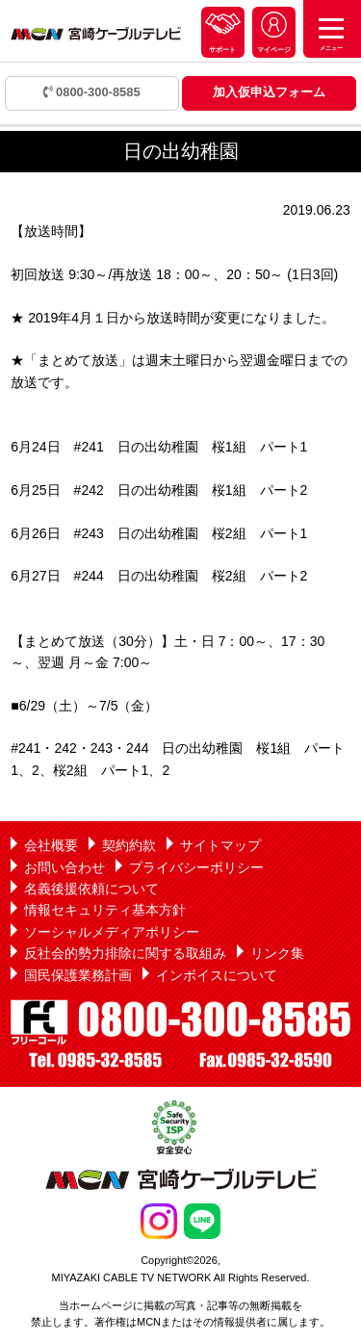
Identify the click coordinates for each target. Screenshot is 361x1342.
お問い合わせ (64, 867)
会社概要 (51, 845)
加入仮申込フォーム (269, 92)
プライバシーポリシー (196, 867)
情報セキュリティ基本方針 (105, 909)
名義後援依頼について (91, 888)
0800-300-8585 (92, 92)
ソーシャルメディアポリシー (111, 932)
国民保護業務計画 (78, 975)
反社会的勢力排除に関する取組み (125, 953)
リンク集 (277, 953)
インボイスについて (216, 975)
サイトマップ (220, 845)
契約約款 (129, 845)
